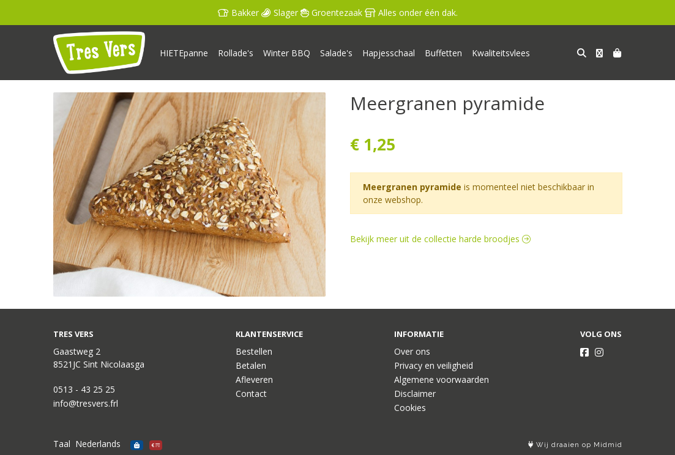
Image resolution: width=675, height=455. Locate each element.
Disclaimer (415, 393)
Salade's (336, 53)
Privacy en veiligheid (433, 365)
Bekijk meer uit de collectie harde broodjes (440, 239)
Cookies (410, 407)
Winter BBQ (286, 53)
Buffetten (443, 53)
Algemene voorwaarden (441, 379)
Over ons (412, 351)
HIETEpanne (184, 53)
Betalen (251, 365)
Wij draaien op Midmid (575, 445)
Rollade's (235, 53)
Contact (251, 393)
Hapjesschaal (388, 53)
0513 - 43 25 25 (84, 389)
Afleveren (254, 379)
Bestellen (254, 351)
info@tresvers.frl (85, 403)
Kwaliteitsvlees (501, 53)
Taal (61, 443)
